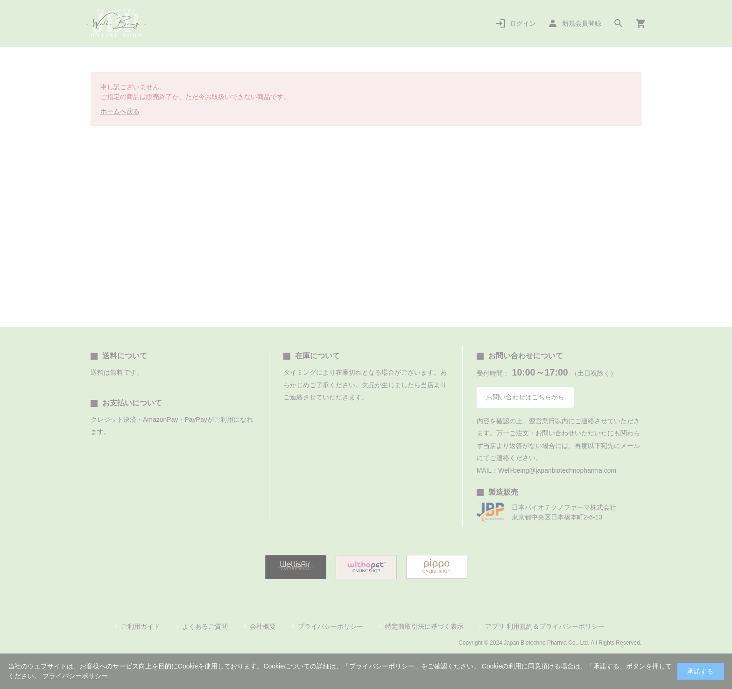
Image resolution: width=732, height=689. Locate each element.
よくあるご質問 (205, 626)
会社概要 (263, 626)
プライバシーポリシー (330, 626)
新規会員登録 (581, 23)
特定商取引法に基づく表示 (424, 626)
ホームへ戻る (120, 111)
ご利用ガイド (140, 626)
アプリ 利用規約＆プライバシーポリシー (545, 626)
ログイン (523, 23)
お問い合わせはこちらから (525, 397)
